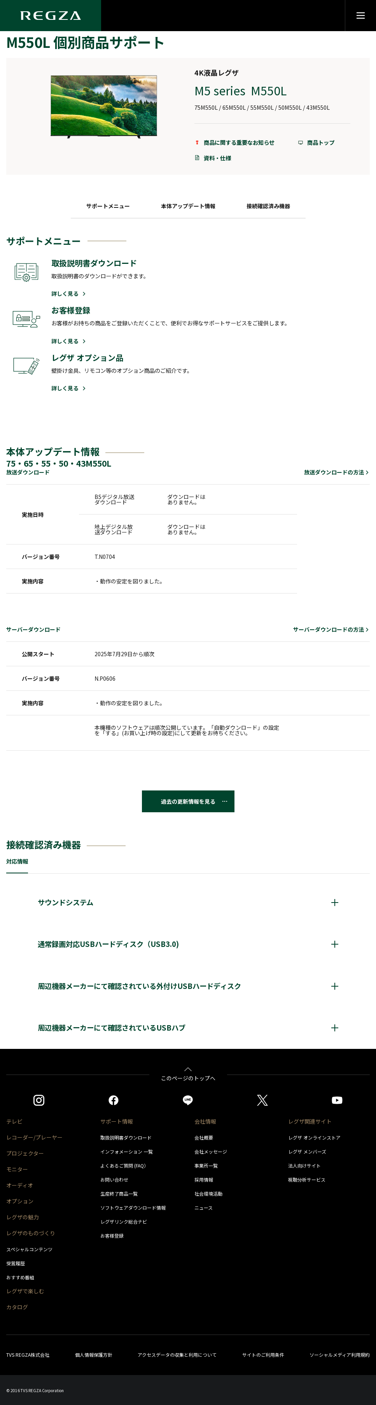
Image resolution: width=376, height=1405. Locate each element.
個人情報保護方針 (93, 1354)
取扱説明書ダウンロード (126, 1137)
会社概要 (203, 1137)
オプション (19, 1201)
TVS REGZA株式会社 (27, 1354)
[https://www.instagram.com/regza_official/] (38, 1100)
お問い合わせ (114, 1179)
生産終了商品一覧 (119, 1193)
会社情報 (205, 1121)
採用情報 (203, 1179)
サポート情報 (116, 1121)
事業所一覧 (206, 1165)
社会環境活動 (208, 1193)
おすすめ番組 (20, 1277)
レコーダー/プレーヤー (34, 1137)
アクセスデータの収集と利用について (177, 1354)
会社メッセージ (210, 1151)
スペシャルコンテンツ (29, 1249)
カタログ (17, 1307)
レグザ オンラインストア (314, 1137)
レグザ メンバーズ (307, 1151)
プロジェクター (25, 1153)
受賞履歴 (15, 1263)
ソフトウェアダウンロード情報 (133, 1207)
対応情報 (17, 861)
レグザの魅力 (22, 1217)
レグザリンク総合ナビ (123, 1221)
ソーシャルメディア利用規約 (340, 1354)
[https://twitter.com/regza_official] (262, 1100)
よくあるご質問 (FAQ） (124, 1165)
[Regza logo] (50, 15)
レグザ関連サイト (310, 1121)
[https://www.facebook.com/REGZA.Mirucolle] (113, 1100)
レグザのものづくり (30, 1233)
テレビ (14, 1121)
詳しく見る (69, 293)
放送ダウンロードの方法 (337, 472)
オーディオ (19, 1185)
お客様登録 (112, 1235)
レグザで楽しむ (25, 1291)
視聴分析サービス (306, 1179)
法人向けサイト (304, 1165)
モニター (17, 1169)
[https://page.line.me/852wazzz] (187, 1100)
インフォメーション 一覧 (126, 1151)
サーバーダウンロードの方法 (331, 629)
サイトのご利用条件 (263, 1354)
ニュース (203, 1207)
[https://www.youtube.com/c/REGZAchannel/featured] (337, 1100)
